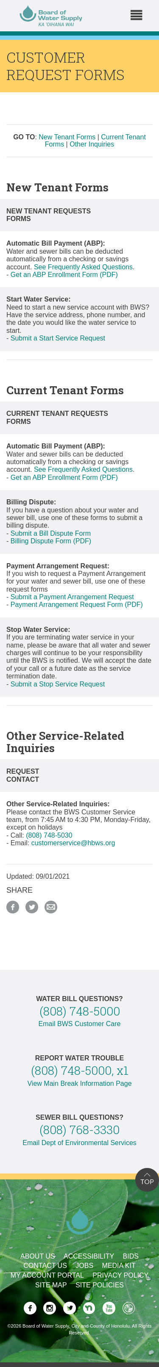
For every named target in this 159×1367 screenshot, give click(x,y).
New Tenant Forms (67, 137)
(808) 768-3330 (79, 1129)
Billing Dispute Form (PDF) (51, 541)
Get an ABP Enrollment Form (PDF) (64, 274)
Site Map (51, 1285)
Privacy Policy (120, 1275)
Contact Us (45, 1265)
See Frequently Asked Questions (83, 267)
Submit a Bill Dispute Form (51, 533)
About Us (37, 1256)
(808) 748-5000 (79, 1011)
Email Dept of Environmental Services (79, 1142)
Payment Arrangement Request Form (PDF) (77, 604)
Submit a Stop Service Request (58, 684)
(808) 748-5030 (49, 835)
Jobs (84, 1265)
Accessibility (89, 1256)
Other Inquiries (92, 144)
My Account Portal (47, 1275)
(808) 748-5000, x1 (79, 1070)
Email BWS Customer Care (80, 1023)
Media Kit (119, 1265)
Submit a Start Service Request (58, 338)
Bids (131, 1256)
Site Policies (99, 1285)
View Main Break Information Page (79, 1083)
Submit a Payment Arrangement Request (72, 596)
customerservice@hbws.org (73, 843)
